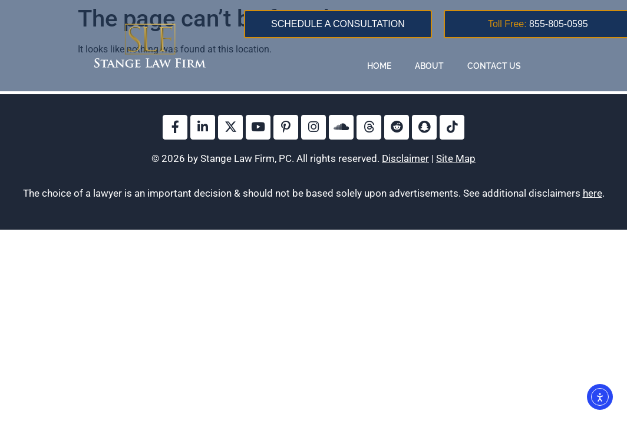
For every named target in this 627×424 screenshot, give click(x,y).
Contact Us (494, 66)
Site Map (456, 158)
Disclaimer (405, 158)
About (429, 66)
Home (379, 66)
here (592, 193)
